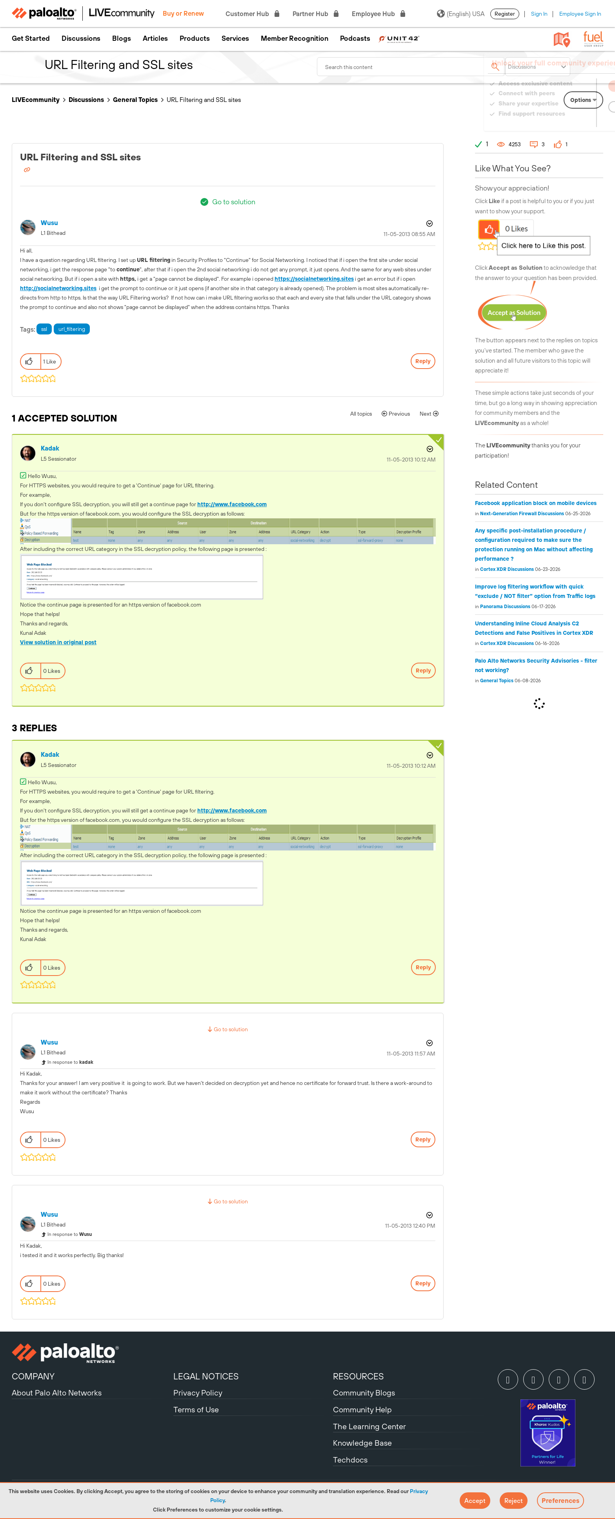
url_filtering (71, 329)
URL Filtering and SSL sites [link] (204, 99)
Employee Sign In (580, 14)
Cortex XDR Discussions (507, 569)
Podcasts (355, 38)
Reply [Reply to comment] (423, 670)
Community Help (362, 1409)
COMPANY (33, 1376)
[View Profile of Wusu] (49, 223)
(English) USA (460, 14)
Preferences (560, 1500)
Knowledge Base (362, 1442)
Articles (155, 38)
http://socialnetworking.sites (58, 288)
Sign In (539, 14)
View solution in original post (58, 642)
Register (505, 14)
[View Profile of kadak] (50, 448)
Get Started (31, 38)
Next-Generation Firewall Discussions (522, 513)
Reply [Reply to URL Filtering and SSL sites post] (423, 361)
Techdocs (350, 1459)
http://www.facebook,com (232, 504)
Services (235, 38)
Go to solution (233, 202)
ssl (44, 329)
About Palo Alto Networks (57, 1392)
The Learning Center (369, 1426)
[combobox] (411, 66)
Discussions (81, 38)
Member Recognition (294, 38)
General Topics (135, 99)
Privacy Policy (197, 1392)
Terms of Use (196, 1409)
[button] (475, 1500)
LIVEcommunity (36, 99)
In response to (70, 1062)
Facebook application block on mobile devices (536, 503)
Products (195, 38)
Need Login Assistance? (568, 121)
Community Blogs (364, 1392)
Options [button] (428, 223)
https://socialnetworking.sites (314, 279)
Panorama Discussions (505, 606)
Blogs (121, 38)
